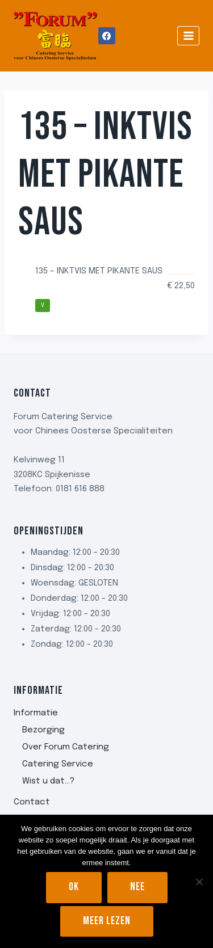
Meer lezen (107, 921)
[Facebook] (106, 35)
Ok (74, 887)
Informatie (36, 713)
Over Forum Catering (65, 747)
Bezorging (43, 730)
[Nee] (198, 881)
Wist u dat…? (48, 781)
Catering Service (57, 764)
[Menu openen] (188, 35)
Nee (137, 887)
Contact (32, 802)
